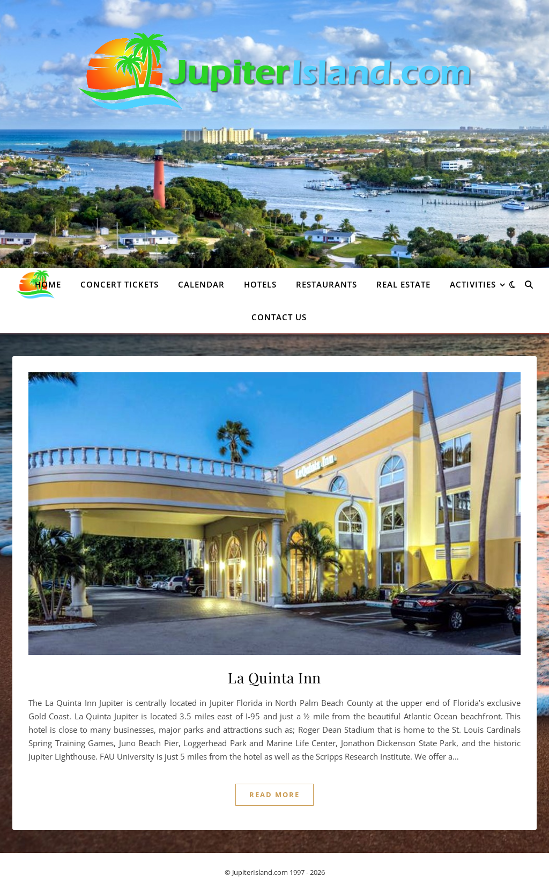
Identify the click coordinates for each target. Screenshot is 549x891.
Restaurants (326, 284)
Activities (473, 284)
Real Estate (403, 284)
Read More (274, 794)
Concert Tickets (119, 284)
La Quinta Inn (274, 677)
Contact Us (279, 317)
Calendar (201, 284)
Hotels (260, 284)
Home (48, 284)
